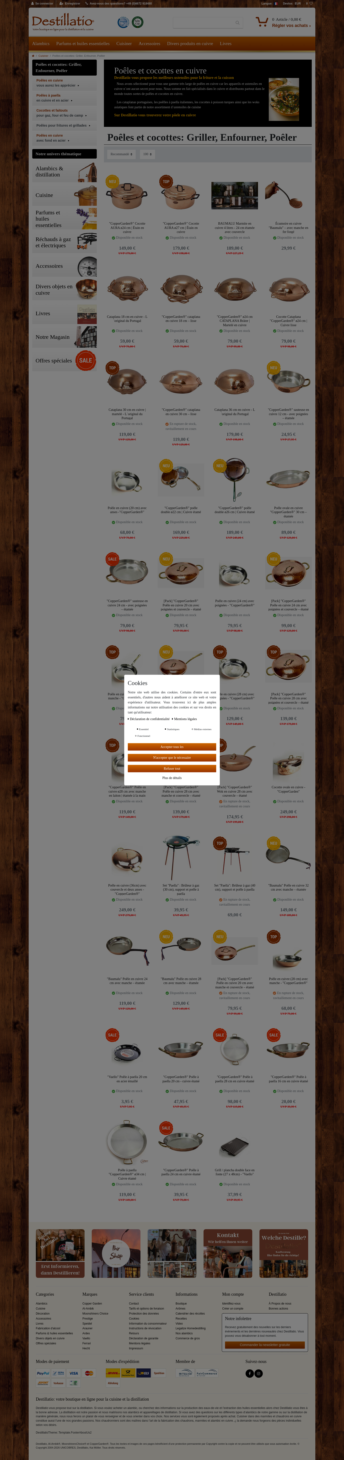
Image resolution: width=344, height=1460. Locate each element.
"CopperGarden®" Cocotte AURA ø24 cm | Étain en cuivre (127, 227)
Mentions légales (139, 1343)
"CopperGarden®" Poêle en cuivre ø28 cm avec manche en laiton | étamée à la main (127, 791)
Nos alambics (184, 1333)
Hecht (86, 1348)
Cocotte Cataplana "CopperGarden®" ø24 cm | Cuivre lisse (288, 321)
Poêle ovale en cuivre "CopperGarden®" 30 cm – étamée (288, 512)
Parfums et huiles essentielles (83, 43)
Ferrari (86, 1343)
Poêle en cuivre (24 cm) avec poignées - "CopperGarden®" (235, 603)
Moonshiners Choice (95, 1313)
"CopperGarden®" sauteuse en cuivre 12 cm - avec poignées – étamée (288, 414)
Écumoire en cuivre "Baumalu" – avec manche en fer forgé (288, 227)
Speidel (87, 1323)
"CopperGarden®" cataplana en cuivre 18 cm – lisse (181, 319)
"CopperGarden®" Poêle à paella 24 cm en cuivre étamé (181, 1172)
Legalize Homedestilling (191, 1328)
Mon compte (233, 1294)
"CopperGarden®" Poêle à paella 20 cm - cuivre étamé (180, 1079)
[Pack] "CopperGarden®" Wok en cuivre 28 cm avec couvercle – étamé (235, 791)
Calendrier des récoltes (190, 1313)
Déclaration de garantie (143, 1338)
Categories (45, 1294)
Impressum (136, 1348)
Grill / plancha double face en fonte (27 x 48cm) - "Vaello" (235, 1172)
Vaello (86, 1338)
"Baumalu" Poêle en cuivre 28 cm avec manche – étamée (181, 981)
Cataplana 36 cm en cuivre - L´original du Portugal (235, 412)
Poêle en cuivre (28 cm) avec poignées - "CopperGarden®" (235, 696)
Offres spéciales (46, 1343)
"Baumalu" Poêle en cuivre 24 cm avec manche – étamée (127, 981)
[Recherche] (237, 22)
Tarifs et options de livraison (146, 1308)
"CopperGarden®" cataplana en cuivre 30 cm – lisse (181, 412)
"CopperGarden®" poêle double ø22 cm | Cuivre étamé (181, 510)
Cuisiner (124, 43)
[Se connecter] (42, 4)
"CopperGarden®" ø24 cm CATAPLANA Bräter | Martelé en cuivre (235, 321)
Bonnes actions (278, 1308)
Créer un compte (232, 1308)
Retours (134, 1333)
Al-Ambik (88, 1308)
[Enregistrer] (70, 4)
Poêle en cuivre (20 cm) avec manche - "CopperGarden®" (288, 981)
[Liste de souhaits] (309, 4)
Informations (187, 1294)
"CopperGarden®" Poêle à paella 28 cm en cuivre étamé (234, 1079)
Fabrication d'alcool (48, 1328)
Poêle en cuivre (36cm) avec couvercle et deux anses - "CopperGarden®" (127, 889)
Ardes (86, 1333)
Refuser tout (172, 768)
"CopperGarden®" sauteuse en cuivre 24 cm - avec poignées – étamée (127, 605)
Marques (89, 1294)
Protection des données (144, 1313)
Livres (226, 43)
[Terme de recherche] (202, 22)
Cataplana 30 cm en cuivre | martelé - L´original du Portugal (127, 414)
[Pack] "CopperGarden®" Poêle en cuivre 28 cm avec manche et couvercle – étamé (180, 791)
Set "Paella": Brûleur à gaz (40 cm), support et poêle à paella (234, 888)
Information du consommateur (148, 1323)
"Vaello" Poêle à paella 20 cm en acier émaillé (127, 1079)
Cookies (134, 1318)
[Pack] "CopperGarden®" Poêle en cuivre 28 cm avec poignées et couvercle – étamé (288, 698)
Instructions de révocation (145, 1328)
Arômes (180, 1308)
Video (179, 1323)
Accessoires (149, 43)
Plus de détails (172, 778)
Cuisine (40, 1308)
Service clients (141, 1294)
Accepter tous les (172, 746)
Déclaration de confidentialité (149, 719)
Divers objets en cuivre (50, 1338)
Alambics (40, 43)
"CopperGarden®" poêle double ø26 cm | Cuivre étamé (235, 510)
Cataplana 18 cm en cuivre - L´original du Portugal (127, 319)
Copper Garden (92, 1303)
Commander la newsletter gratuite (265, 1345)
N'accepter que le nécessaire (172, 757)
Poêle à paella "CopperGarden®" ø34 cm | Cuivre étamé (127, 1174)
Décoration (43, 1313)
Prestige (87, 1318)
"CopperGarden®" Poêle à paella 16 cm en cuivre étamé (288, 1079)
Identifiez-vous (231, 1303)
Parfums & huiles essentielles (54, 1333)
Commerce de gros (188, 1338)
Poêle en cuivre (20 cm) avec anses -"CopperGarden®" (127, 510)
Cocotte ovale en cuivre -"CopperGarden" (288, 789)
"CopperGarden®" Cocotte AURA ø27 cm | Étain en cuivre (181, 227)
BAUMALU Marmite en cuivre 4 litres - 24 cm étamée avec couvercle (234, 227)
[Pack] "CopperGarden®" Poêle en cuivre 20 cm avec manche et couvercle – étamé (234, 983)
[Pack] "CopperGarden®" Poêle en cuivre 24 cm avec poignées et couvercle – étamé (288, 605)
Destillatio (277, 1294)
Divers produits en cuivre (190, 43)
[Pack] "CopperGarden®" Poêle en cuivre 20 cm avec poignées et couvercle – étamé (181, 605)
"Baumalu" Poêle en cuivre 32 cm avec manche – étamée (288, 888)
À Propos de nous (280, 1303)
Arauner (87, 1328)
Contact (134, 1303)
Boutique (181, 1303)
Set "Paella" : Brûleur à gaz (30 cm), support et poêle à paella (181, 889)
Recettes (181, 1318)
